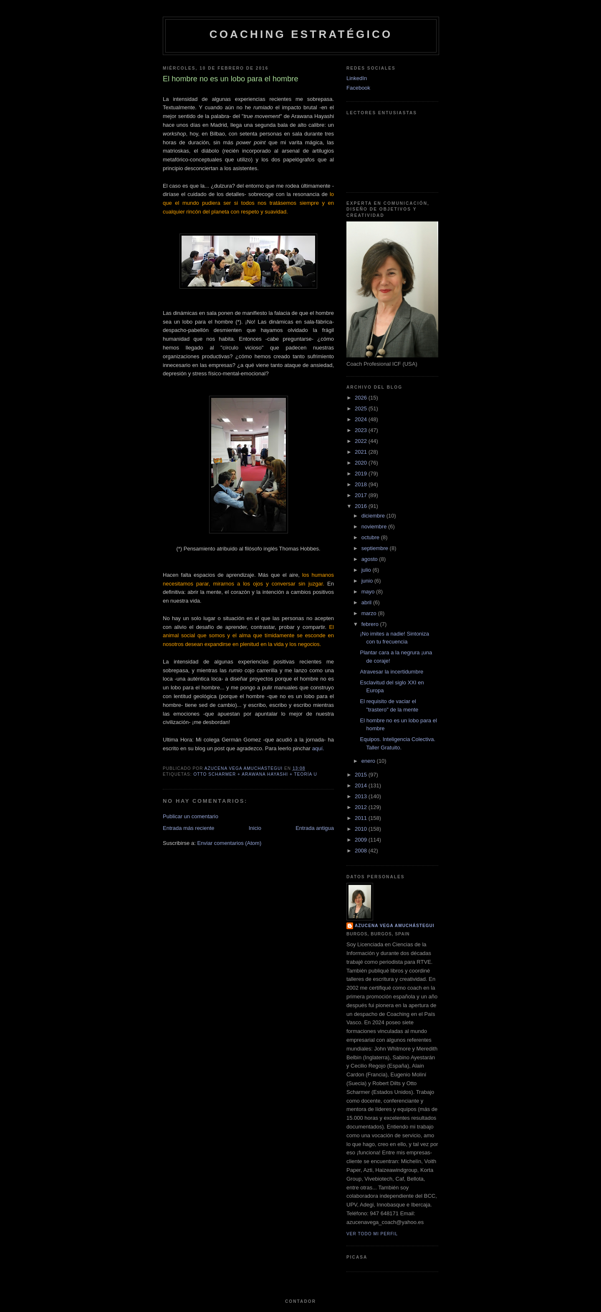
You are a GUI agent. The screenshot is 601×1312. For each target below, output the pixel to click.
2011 (362, 818)
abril (367, 602)
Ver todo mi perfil (372, 1234)
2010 (362, 829)
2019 (362, 473)
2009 (362, 840)
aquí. (318, 748)
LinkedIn (356, 78)
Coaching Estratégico (301, 34)
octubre (371, 537)
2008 (362, 850)
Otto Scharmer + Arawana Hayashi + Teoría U (255, 774)
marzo (369, 613)
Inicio (255, 828)
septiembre (375, 548)
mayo (368, 591)
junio (367, 581)
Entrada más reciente (189, 828)
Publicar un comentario (190, 816)
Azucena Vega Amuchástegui (394, 925)
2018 (362, 484)
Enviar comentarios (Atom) (229, 843)
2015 (362, 775)
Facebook (358, 88)
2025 (362, 408)
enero (369, 761)
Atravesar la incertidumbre (391, 672)
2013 (362, 796)
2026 (362, 398)
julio (367, 570)
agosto (370, 559)
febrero (370, 624)
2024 (362, 419)
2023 (362, 430)
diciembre (373, 516)
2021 (362, 452)
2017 (362, 495)
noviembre (374, 526)
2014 (362, 785)
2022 (362, 441)
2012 (362, 807)
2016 (362, 506)
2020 (362, 463)
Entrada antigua (314, 828)
